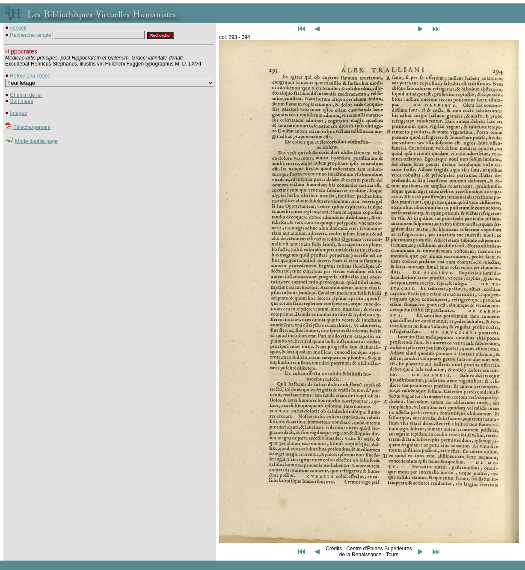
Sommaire (21, 101)
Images (18, 113)
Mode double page (36, 141)
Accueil (18, 28)
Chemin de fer (26, 95)
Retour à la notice (30, 76)
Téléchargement (31, 127)
